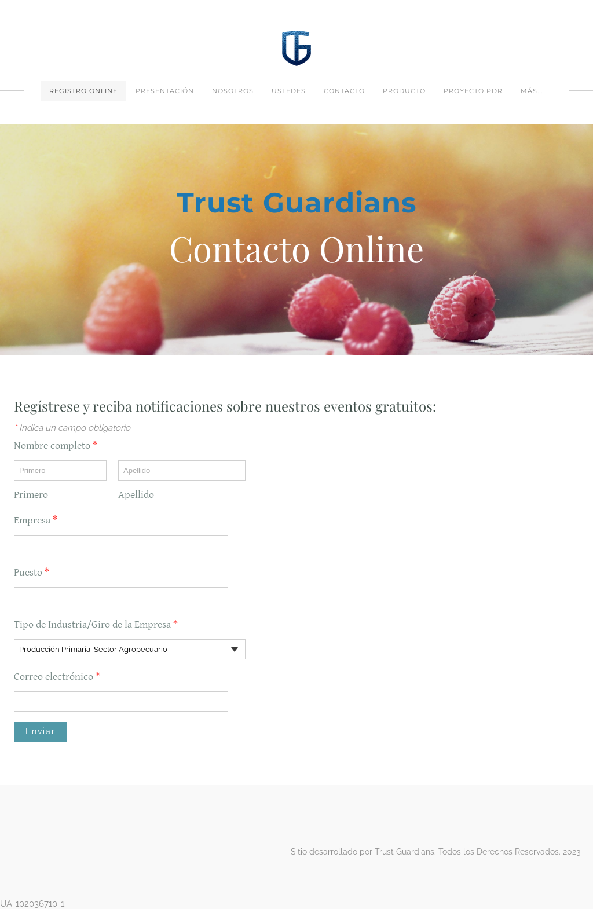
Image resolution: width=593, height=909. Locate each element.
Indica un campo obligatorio (72, 428)
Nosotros (233, 91)
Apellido (136, 495)
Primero (31, 495)
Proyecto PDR (473, 91)
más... (532, 91)
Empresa (41, 520)
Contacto (344, 91)
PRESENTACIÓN (165, 91)
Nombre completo (61, 445)
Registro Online (83, 91)
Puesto (37, 572)
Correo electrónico (62, 676)
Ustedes (289, 91)
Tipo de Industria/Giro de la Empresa (101, 624)
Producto (404, 91)
